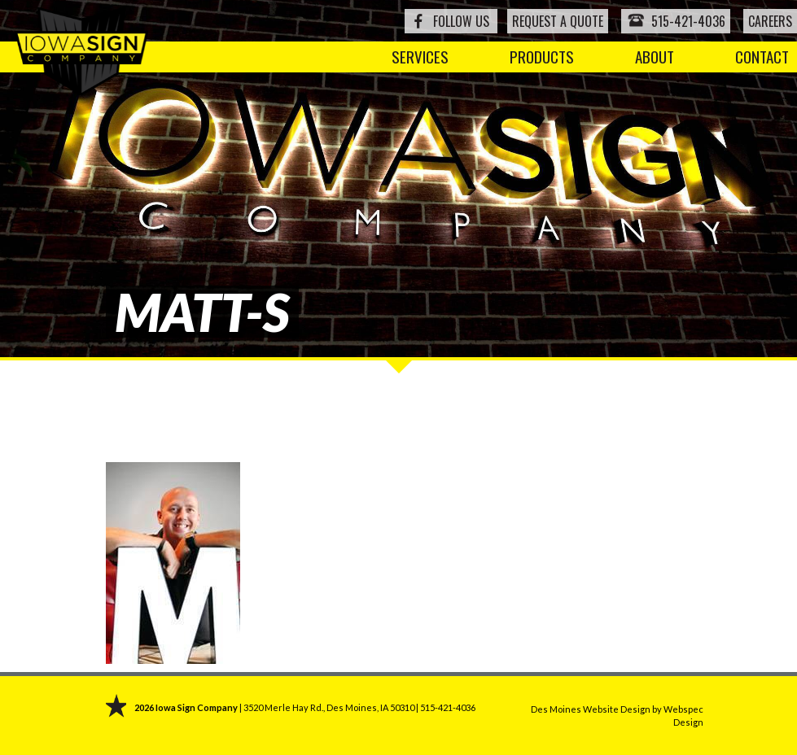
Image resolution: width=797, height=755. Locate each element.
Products (542, 56)
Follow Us (461, 21)
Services (420, 56)
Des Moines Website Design (590, 709)
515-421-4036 (675, 21)
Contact (762, 56)
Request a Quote (557, 21)
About (654, 56)
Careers (770, 21)
